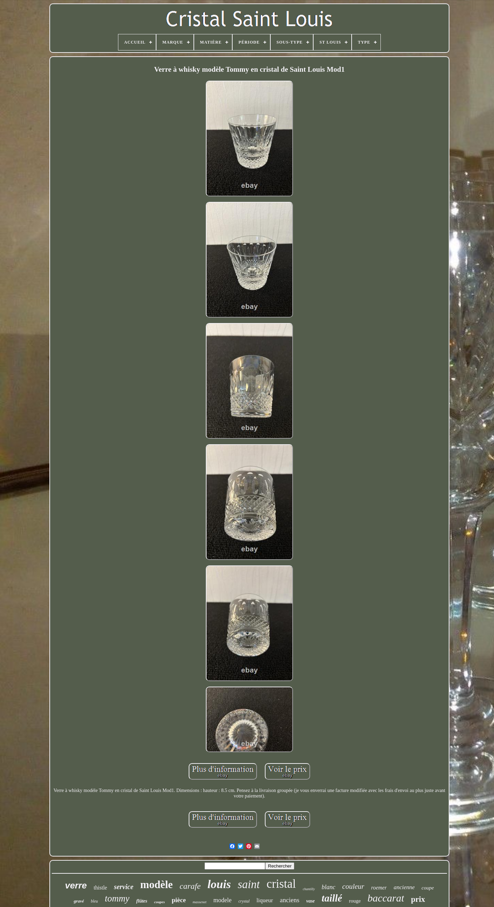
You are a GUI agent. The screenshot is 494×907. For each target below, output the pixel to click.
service (123, 887)
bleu (94, 901)
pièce (179, 900)
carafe (190, 886)
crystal (244, 901)
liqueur (265, 900)
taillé (332, 898)
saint (249, 884)
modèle (156, 885)
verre (76, 885)
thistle (100, 888)
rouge (355, 901)
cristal (281, 884)
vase (310, 901)
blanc (329, 887)
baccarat (385, 898)
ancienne (403, 887)
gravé (79, 901)
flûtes (141, 901)
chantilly (309, 889)
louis (219, 884)
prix (418, 899)
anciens (289, 900)
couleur (353, 886)
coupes (159, 902)
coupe (428, 888)
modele (222, 900)
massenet (200, 902)
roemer (379, 888)
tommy (117, 898)
